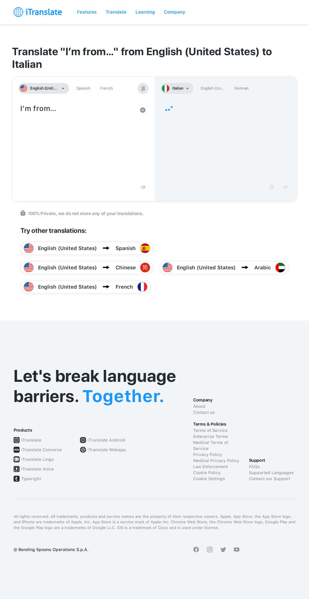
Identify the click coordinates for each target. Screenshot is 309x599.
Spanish (83, 88)
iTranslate (31, 440)
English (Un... (212, 88)
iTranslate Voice (37, 469)
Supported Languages (271, 472)
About (199, 406)
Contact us (204, 412)
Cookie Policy (207, 472)
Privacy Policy (207, 454)
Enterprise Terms (210, 436)
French (106, 88)
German (241, 88)
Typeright (31, 478)
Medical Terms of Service (210, 445)
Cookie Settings (209, 478)
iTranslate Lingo (37, 459)
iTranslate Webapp (107, 449)
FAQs (254, 466)
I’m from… (77, 141)
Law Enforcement (210, 466)
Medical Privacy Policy (216, 460)
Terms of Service (210, 430)
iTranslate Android (106, 440)
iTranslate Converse (41, 449)
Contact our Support (269, 478)
